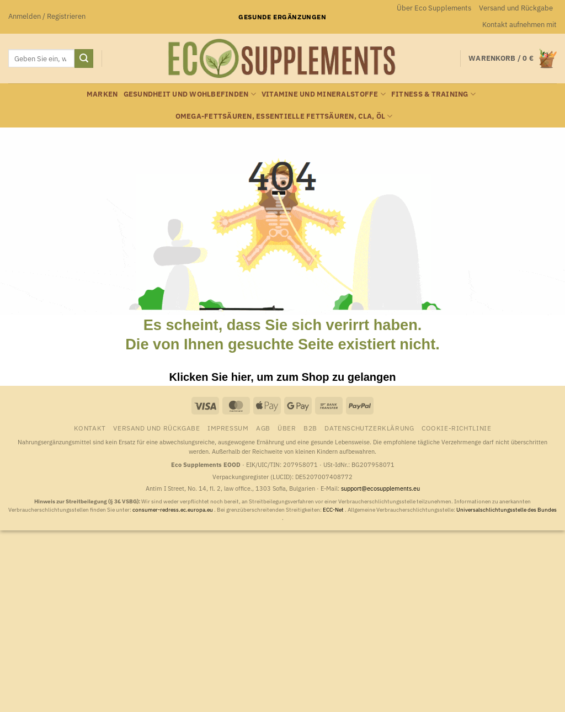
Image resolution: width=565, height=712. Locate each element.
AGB (263, 427)
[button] (47, 16)
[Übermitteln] (83, 58)
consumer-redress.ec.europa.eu (173, 509)
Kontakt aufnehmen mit (519, 24)
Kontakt (90, 427)
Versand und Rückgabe (516, 8)
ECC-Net (334, 509)
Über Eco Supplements (434, 8)
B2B (310, 427)
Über (287, 427)
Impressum (228, 427)
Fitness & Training (433, 94)
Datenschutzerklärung (369, 427)
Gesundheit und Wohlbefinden (190, 94)
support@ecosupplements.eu (380, 488)
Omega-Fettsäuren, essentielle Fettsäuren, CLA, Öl (284, 116)
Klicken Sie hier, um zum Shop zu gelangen (282, 377)
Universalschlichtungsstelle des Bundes (506, 509)
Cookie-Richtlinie (456, 427)
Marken (102, 94)
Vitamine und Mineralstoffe (324, 94)
